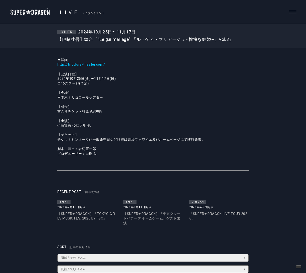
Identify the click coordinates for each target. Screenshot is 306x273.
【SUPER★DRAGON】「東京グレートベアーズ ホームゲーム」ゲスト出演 (151, 218)
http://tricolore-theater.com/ (81, 64)
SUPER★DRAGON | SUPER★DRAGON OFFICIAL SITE (30, 12)
